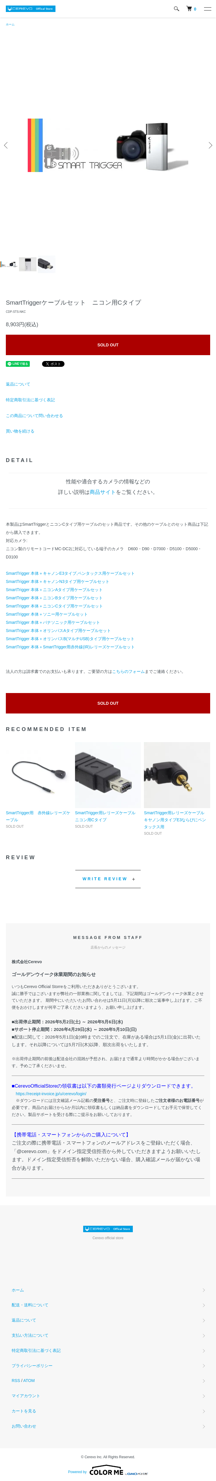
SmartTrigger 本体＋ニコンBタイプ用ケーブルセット (54, 597)
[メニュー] (207, 9)
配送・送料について (30, 1305)
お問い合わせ (24, 1426)
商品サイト (103, 492)
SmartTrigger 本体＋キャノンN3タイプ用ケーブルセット (57, 581)
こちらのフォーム (128, 671)
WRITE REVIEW (105, 878)
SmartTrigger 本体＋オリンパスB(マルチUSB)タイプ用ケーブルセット (70, 638)
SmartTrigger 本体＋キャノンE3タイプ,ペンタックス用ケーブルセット (70, 573)
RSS (16, 1380)
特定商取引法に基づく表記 (30, 399)
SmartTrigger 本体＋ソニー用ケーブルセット (47, 614)
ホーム (10, 24)
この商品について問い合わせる (34, 415)
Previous (6, 145)
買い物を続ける (20, 431)
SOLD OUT (108, 345)
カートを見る (24, 1411)
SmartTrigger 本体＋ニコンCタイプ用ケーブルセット (54, 606)
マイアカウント (26, 1395)
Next (209, 145)
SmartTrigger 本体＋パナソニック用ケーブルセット (53, 622)
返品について (18, 384)
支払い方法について (30, 1335)
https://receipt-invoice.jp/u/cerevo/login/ (51, 1093)
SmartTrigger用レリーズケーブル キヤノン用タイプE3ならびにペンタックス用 (176, 819)
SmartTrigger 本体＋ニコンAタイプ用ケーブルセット (54, 589)
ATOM (29, 1380)
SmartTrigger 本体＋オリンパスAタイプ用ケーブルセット (58, 630)
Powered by (108, 1470)
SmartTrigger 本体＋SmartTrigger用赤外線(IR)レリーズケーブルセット (70, 647)
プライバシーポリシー (32, 1365)
